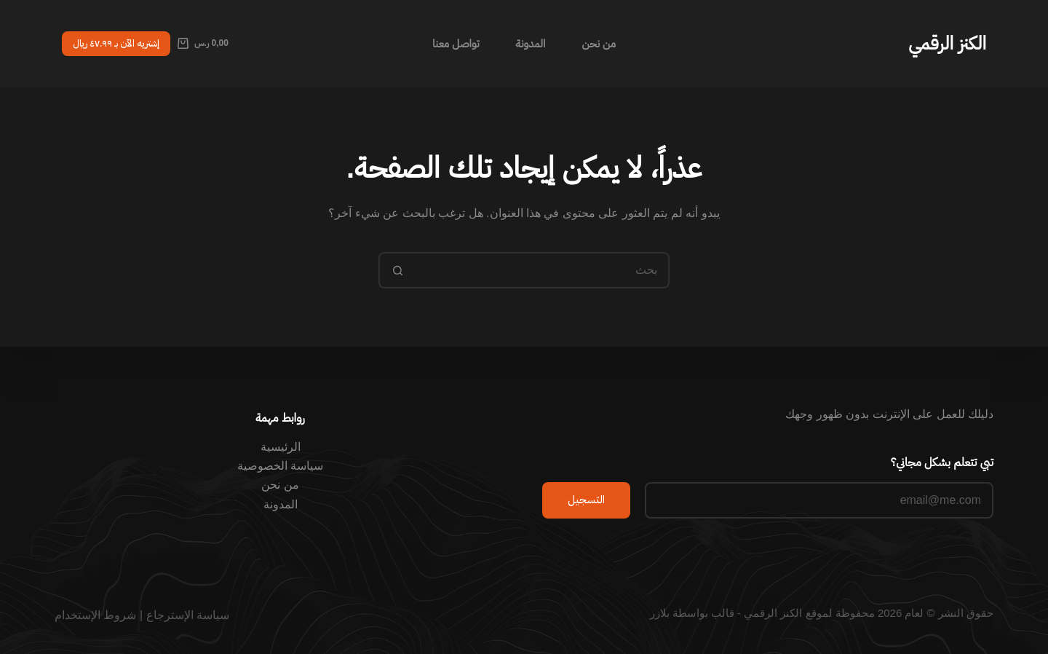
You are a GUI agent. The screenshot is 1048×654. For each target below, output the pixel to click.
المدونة (531, 43)
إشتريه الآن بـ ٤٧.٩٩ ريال (116, 43)
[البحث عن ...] (542, 270)
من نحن (598, 43)
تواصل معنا (456, 43)
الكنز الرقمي (947, 43)
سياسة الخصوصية (280, 466)
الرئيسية (281, 447)
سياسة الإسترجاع (187, 615)
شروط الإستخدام (95, 615)
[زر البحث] (396, 270)
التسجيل (586, 500)
